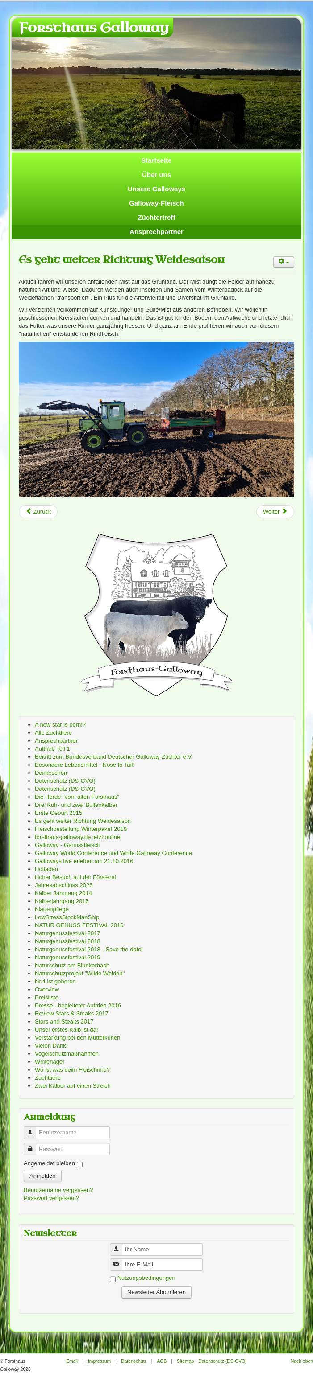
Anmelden (42, 1175)
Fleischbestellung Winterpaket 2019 (81, 829)
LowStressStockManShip (67, 917)
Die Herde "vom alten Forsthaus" (77, 796)
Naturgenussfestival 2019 (67, 957)
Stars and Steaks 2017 (64, 1021)
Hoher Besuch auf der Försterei (75, 877)
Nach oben (302, 1361)
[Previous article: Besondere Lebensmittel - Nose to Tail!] (38, 511)
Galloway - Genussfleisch (67, 845)
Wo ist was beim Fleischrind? (72, 1069)
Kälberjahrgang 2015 (62, 901)
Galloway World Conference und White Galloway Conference (113, 853)
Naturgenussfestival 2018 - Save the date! (89, 949)
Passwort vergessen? (51, 1198)
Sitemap (185, 1361)
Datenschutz (134, 1361)
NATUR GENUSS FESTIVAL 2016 (79, 925)
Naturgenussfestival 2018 (67, 941)
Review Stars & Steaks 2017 (72, 1013)
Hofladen (46, 869)
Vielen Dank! (51, 1045)
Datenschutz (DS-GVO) (65, 780)
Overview (47, 989)
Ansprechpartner (156, 231)
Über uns (156, 174)
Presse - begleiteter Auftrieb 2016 (78, 1005)
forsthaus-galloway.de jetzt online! (78, 837)
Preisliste (46, 997)
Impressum (99, 1361)
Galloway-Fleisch (156, 203)
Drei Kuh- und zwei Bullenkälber (76, 805)
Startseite (156, 160)
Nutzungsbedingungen (146, 1277)
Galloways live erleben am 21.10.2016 (84, 861)
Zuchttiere (48, 1077)
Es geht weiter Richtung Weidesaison (122, 259)
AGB (162, 1361)
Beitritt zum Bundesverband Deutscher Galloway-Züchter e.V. (114, 756)
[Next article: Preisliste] (275, 511)
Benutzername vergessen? (58, 1190)
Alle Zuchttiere (53, 732)
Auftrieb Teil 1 (52, 748)
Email (72, 1361)
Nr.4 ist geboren (55, 981)
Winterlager (49, 1061)
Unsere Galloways (156, 189)
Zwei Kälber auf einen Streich (73, 1085)
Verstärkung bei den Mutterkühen (78, 1037)
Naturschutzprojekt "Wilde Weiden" (80, 973)
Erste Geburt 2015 (58, 813)
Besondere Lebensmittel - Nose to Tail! (84, 764)
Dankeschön (51, 772)
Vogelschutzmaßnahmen (67, 1053)
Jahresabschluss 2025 (63, 885)
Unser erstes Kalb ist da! (66, 1029)
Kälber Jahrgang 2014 (63, 893)
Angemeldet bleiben (49, 1163)
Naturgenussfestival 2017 (67, 933)
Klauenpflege (52, 909)
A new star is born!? (60, 724)
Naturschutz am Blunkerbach (72, 965)
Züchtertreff (156, 217)
